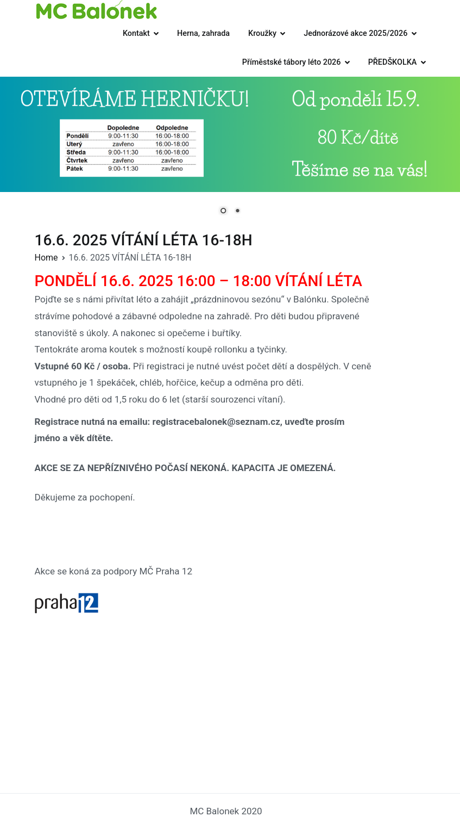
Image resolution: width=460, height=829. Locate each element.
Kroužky (262, 33)
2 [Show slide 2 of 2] (237, 212)
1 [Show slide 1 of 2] (223, 212)
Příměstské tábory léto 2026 (291, 62)
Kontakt (136, 33)
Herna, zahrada (203, 33)
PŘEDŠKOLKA (392, 62)
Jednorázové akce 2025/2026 (355, 33)
